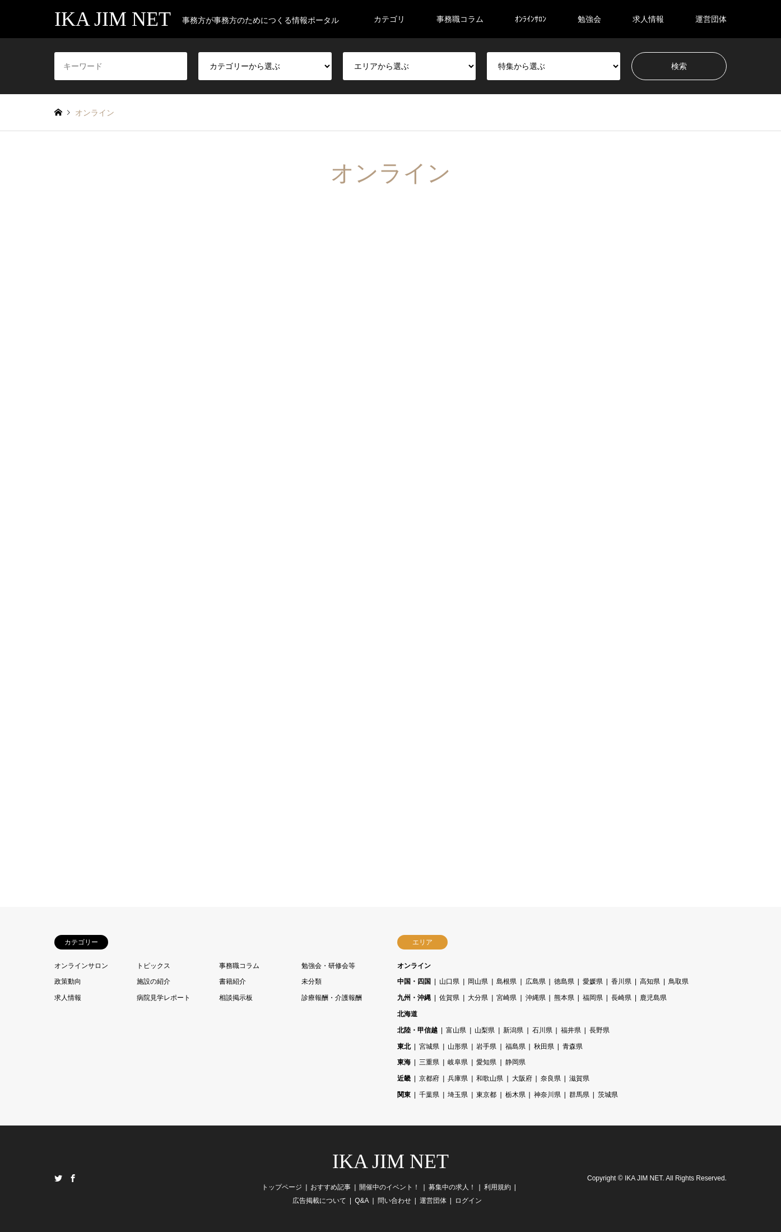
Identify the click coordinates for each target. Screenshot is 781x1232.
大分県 (478, 998)
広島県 (536, 981)
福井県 (571, 1030)
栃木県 (515, 1095)
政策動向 (67, 981)
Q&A (362, 1201)
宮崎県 (506, 998)
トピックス (153, 966)
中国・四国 (414, 981)
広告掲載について (319, 1201)
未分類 (311, 981)
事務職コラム (460, 19)
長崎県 (621, 998)
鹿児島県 (653, 998)
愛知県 (486, 1062)
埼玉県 (458, 1095)
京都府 (429, 1078)
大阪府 (522, 1078)
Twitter (58, 1178)
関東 (404, 1095)
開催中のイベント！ (389, 1187)
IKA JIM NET (390, 1161)
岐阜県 (458, 1062)
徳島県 (564, 981)
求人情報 (648, 19)
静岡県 (515, 1062)
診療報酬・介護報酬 (331, 998)
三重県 (429, 1062)
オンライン (414, 966)
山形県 (458, 1046)
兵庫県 (458, 1078)
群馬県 (579, 1095)
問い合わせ (394, 1201)
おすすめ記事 (330, 1187)
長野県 (599, 1030)
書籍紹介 (232, 981)
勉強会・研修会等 (328, 966)
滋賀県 (579, 1078)
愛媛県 (593, 981)
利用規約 (497, 1187)
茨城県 (608, 1095)
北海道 (407, 1014)
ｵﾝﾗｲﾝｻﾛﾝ (530, 19)
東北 (404, 1046)
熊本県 (564, 998)
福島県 (515, 1046)
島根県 (506, 981)
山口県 (449, 981)
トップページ (282, 1187)
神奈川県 (547, 1095)
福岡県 (593, 998)
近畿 (404, 1078)
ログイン (468, 1201)
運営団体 (711, 19)
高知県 (650, 981)
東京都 (486, 1095)
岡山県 (478, 981)
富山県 (456, 1030)
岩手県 (486, 1046)
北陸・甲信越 (417, 1030)
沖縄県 (536, 998)
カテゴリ (389, 19)
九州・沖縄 (414, 998)
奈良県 (551, 1078)
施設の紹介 (153, 981)
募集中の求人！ (452, 1187)
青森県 (572, 1046)
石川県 (542, 1030)
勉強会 (589, 19)
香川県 (621, 981)
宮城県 (429, 1046)
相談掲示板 (236, 998)
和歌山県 (489, 1078)
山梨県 (485, 1030)
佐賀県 (449, 998)
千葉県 (429, 1095)
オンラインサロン (81, 966)
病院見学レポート (163, 998)
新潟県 (513, 1030)
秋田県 (544, 1046)
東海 (404, 1062)
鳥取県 (678, 981)
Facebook (73, 1178)
